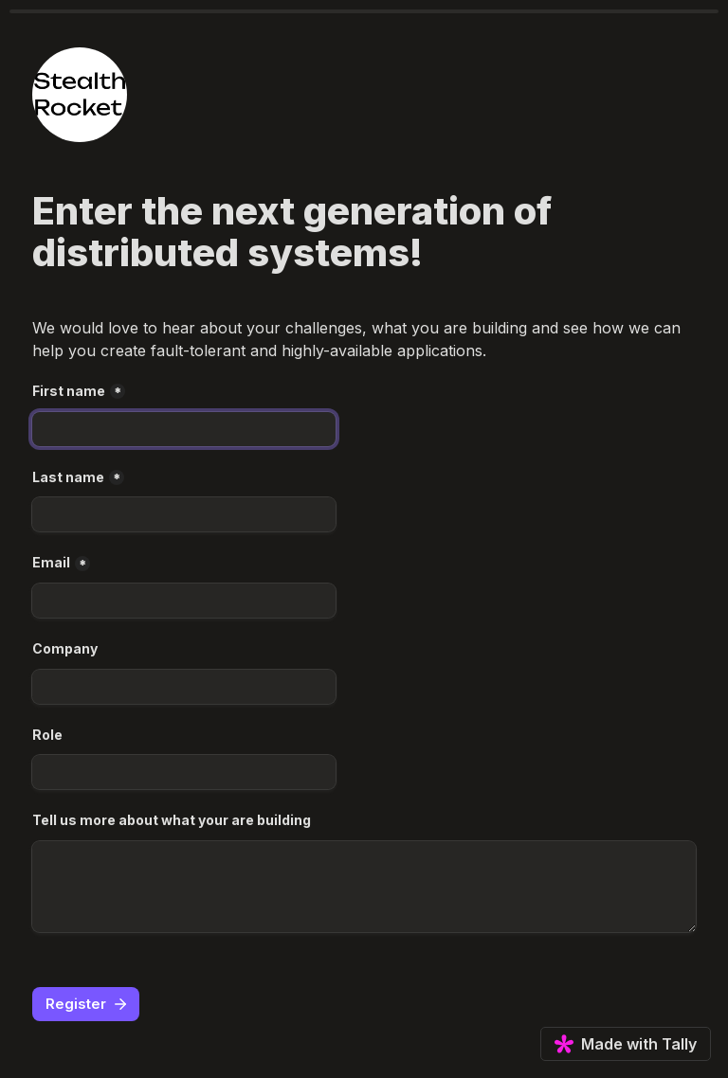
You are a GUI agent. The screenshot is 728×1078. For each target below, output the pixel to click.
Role (47, 735)
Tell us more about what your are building (171, 820)
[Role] (184, 772)
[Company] (184, 687)
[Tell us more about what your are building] (364, 886)
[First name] (184, 429)
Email (51, 562)
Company (65, 648)
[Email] (184, 601)
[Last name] (184, 514)
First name (68, 391)
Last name (68, 477)
